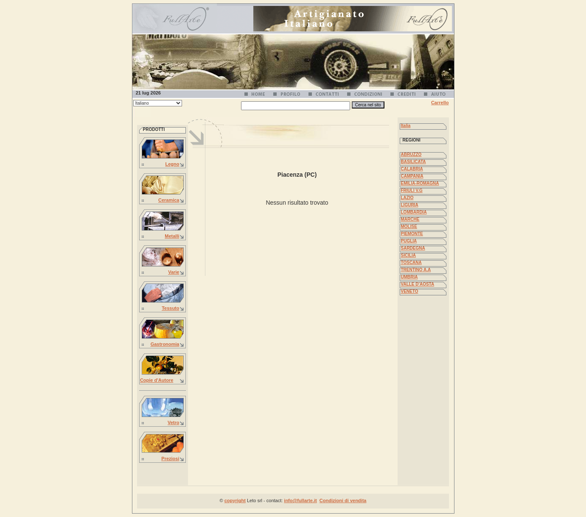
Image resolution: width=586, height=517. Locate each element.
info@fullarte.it (300, 500)
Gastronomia (165, 344)
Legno (172, 164)
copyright (235, 500)
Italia (406, 125)
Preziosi (170, 458)
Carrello (440, 102)
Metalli (172, 236)
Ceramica (168, 200)
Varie (173, 272)
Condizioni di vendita (343, 500)
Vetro (173, 422)
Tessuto (170, 308)
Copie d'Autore (156, 380)
